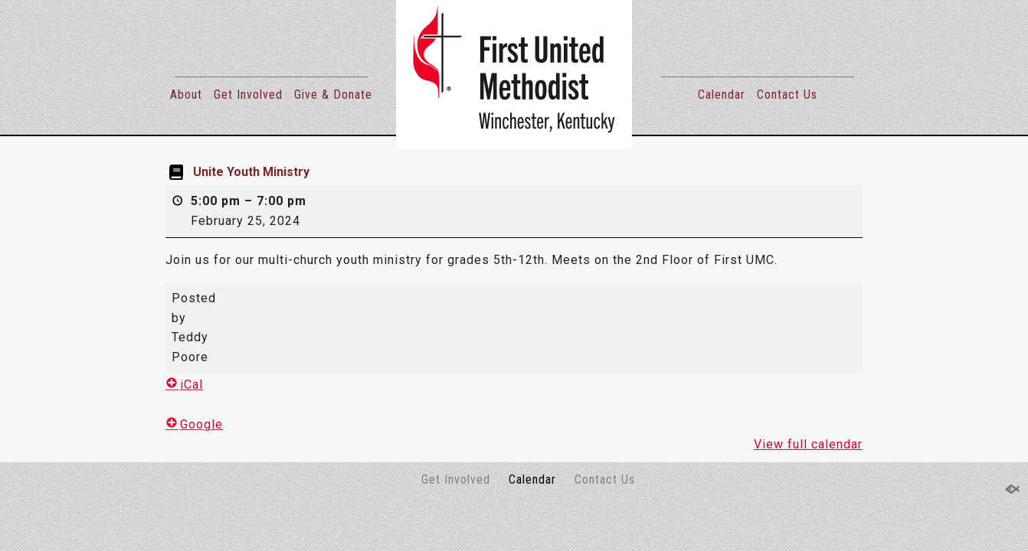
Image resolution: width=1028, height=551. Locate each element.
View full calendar (808, 444)
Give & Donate (333, 94)
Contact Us (787, 94)
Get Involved (248, 94)
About (186, 94)
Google (194, 424)
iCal (184, 384)
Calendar (721, 94)
